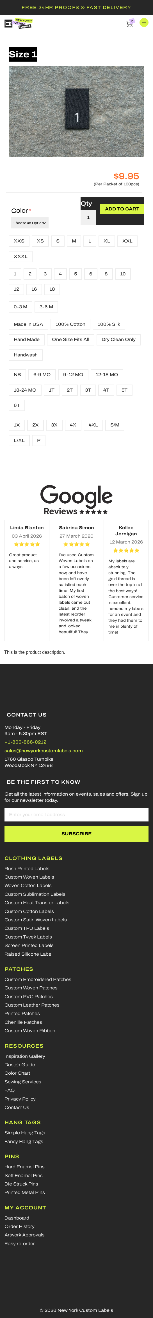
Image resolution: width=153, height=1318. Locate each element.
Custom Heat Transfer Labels (36, 902)
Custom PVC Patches (28, 996)
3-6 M (46, 306)
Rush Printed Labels (26, 868)
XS (40, 241)
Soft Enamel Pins (23, 1175)
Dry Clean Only (119, 339)
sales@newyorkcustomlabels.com (43, 750)
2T (70, 390)
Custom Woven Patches (31, 987)
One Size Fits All (70, 339)
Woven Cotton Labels (28, 885)
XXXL (21, 256)
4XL (93, 425)
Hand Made (27, 339)
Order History (19, 1226)
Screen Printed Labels (29, 945)
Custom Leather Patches (32, 1005)
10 (123, 273)
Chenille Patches (23, 1022)
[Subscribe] (76, 834)
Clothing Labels (33, 858)
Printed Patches (22, 1013)
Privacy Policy (20, 1099)
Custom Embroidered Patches (37, 979)
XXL (127, 241)
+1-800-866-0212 (25, 742)
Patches (18, 969)
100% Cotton (70, 324)
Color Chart (17, 1073)
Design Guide (19, 1064)
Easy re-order (19, 1243)
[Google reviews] (76, 499)
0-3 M (20, 306)
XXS (19, 241)
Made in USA (28, 324)
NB (17, 374)
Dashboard (16, 1218)
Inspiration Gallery (24, 1056)
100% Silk (109, 324)
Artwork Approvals (24, 1234)
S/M (114, 425)
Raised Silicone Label (28, 954)
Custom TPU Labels (26, 928)
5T (124, 390)
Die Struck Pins (21, 1184)
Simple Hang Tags (24, 1132)
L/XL (19, 440)
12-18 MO (107, 374)
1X (17, 425)
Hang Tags (22, 1122)
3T (88, 390)
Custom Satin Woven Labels (35, 919)
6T (17, 405)
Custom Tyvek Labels (28, 937)
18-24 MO (25, 390)
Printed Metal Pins (24, 1192)
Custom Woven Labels (29, 877)
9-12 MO (73, 374)
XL (107, 241)
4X (73, 425)
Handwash (26, 354)
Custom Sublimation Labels (34, 894)
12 (16, 289)
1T (51, 390)
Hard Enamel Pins (24, 1166)
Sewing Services (22, 1081)
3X (54, 425)
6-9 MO (42, 374)
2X (35, 425)
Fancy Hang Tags (23, 1141)
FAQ (9, 1090)
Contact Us (16, 1107)
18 (52, 289)
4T (106, 390)
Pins (11, 1156)
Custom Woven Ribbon (29, 1030)
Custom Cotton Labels (29, 911)
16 (34, 289)
